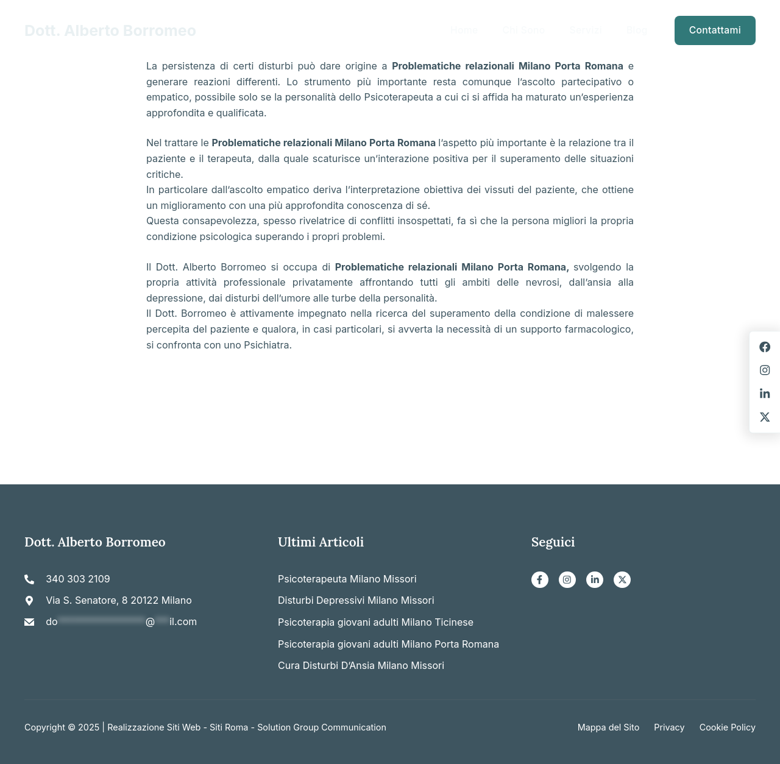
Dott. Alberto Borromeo (110, 30)
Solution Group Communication (321, 727)
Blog (637, 30)
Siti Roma (229, 727)
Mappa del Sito (609, 727)
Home (464, 30)
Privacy (669, 727)
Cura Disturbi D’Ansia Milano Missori (361, 665)
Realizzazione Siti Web (153, 727)
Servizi (586, 30)
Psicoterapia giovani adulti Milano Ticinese (375, 622)
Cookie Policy (728, 727)
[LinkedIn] (594, 580)
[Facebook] (539, 580)
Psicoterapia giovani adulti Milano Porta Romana (388, 644)
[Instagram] (567, 580)
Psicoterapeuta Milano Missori (347, 579)
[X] (622, 580)
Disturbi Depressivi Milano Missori (356, 600)
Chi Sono (523, 30)
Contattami (715, 30)
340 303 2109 (78, 579)
